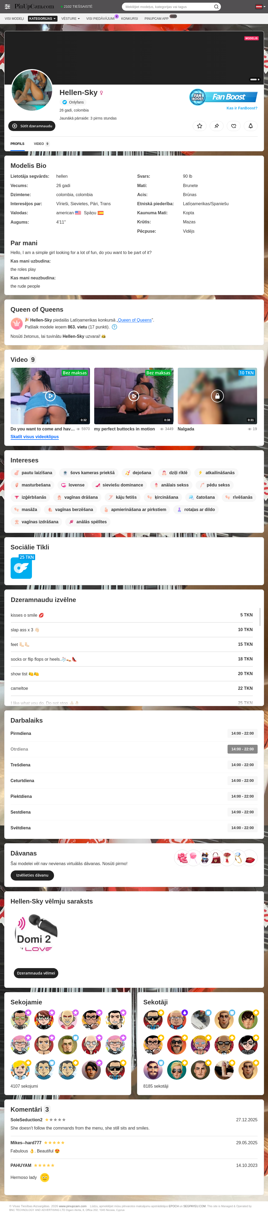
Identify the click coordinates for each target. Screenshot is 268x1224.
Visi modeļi (14, 19)
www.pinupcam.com (72, 1206)
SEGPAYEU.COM (194, 1206)
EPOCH (174, 1206)
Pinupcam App (158, 18)
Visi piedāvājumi (101, 18)
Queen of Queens (134, 320)
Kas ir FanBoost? (242, 108)
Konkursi (129, 19)
